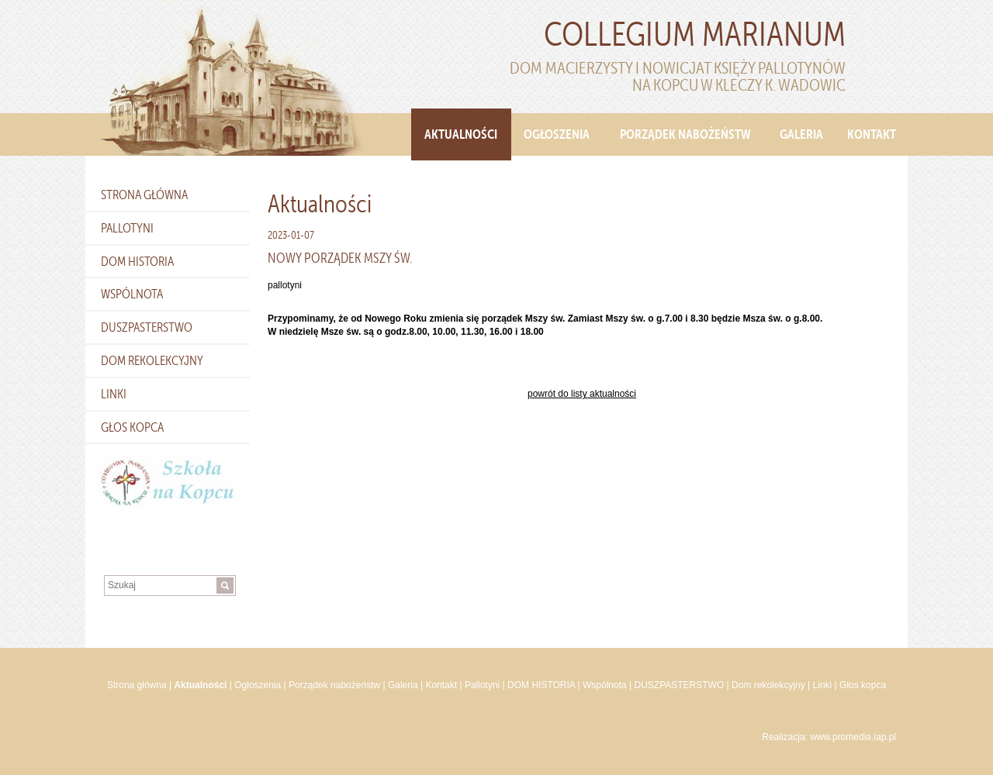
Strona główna (144, 194)
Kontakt (871, 134)
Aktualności (460, 134)
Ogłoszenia (557, 134)
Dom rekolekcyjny (152, 360)
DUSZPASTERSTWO (146, 327)
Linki (113, 393)
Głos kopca (132, 427)
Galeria (801, 134)
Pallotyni (127, 228)
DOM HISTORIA (137, 261)
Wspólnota (132, 293)
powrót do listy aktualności (582, 393)
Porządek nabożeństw (685, 134)
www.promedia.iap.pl (853, 737)
